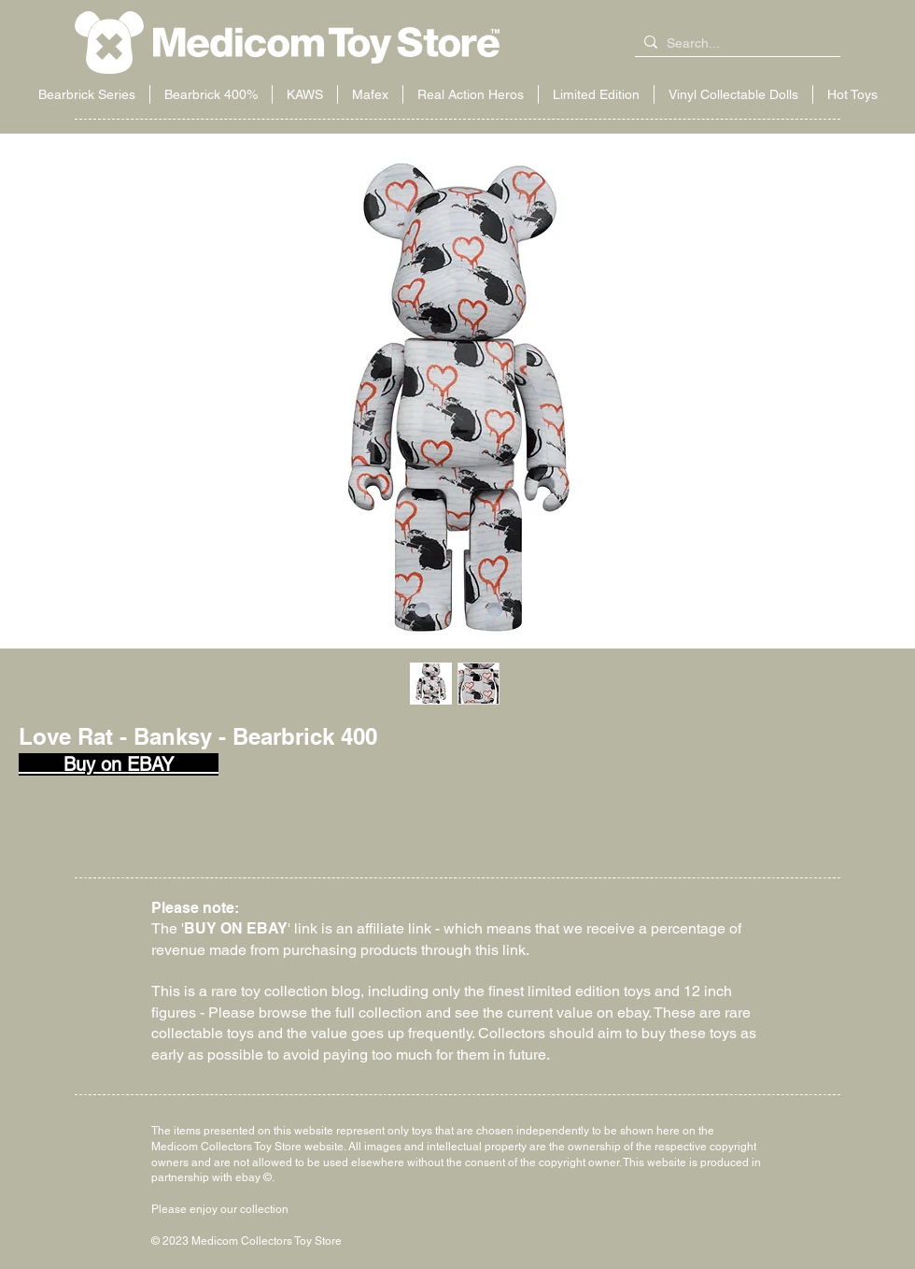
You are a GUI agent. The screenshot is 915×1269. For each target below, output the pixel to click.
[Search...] (734, 44)
